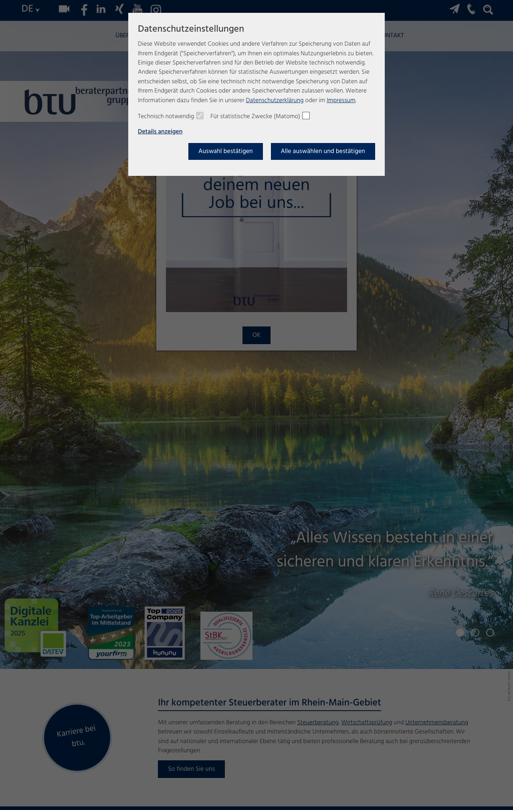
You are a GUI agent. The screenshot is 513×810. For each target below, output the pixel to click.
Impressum (341, 101)
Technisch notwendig (166, 116)
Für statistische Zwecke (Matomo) (255, 116)
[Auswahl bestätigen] (225, 151)
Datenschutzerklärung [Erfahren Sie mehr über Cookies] (275, 101)
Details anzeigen (160, 132)
